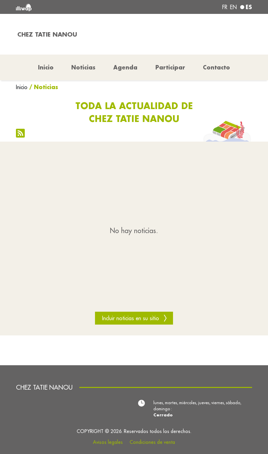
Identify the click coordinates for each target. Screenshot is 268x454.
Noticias (83, 67)
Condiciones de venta (152, 442)
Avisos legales (108, 442)
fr (224, 7)
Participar (170, 67)
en (233, 7)
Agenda (125, 67)
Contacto (216, 67)
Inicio (21, 87)
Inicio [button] (46, 67)
